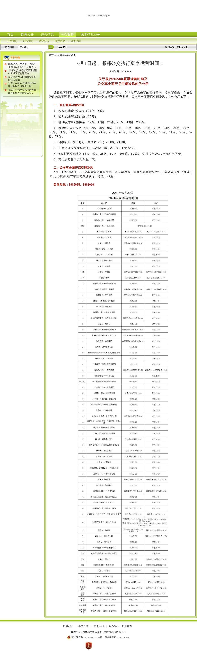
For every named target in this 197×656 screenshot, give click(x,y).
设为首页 (113, 626)
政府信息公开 (90, 34)
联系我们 (68, 626)
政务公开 (27, 34)
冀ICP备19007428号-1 (115, 632)
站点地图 (127, 626)
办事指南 (76, 41)
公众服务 (67, 34)
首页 (10, 34)
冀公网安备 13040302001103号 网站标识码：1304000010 (98, 637)
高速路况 (60, 41)
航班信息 (28, 41)
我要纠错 (84, 626)
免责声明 (99, 626)
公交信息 (12, 41)
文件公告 (15, 57)
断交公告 (44, 41)
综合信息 (47, 34)
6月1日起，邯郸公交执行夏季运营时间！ (120, 63)
